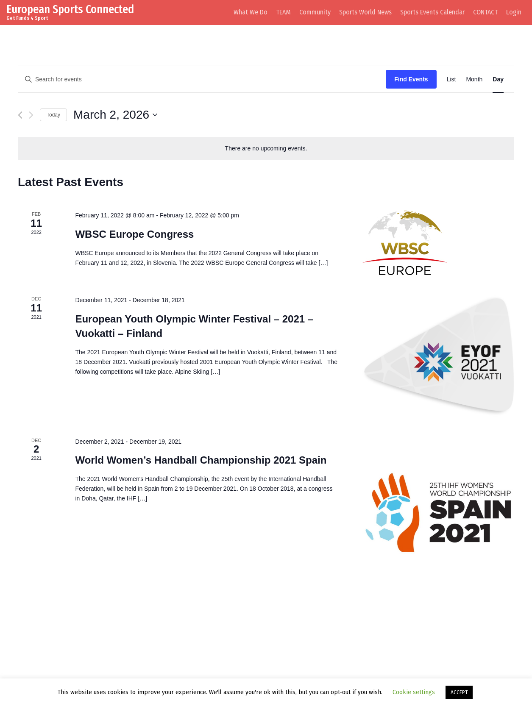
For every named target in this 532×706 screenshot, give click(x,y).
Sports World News (365, 12)
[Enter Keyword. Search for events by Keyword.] (202, 79)
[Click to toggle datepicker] (115, 114)
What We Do (250, 12)
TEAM (283, 12)
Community (315, 12)
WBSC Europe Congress (134, 234)
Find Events (411, 79)
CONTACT (485, 12)
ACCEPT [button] (459, 692)
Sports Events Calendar (432, 12)
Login (513, 12)
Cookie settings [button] (414, 692)
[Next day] (31, 115)
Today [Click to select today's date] (53, 115)
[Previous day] (20, 115)
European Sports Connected (70, 9)
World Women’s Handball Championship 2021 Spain (200, 460)
